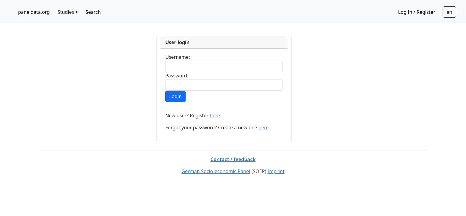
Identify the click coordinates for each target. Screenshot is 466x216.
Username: (177, 57)
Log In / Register (416, 12)
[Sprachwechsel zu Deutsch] (449, 12)
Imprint (276, 171)
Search (93, 12)
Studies (68, 12)
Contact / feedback (233, 159)
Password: (176, 75)
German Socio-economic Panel (215, 171)
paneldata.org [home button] (34, 12)
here (215, 115)
